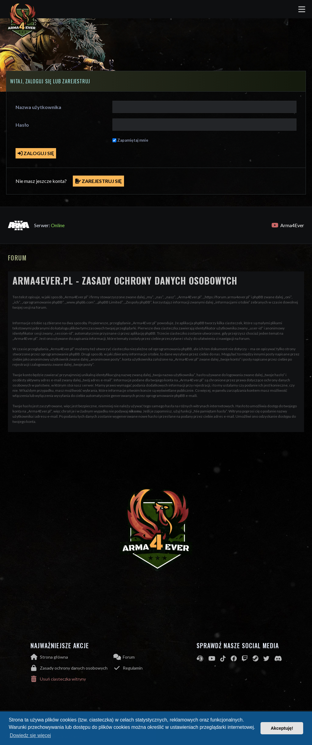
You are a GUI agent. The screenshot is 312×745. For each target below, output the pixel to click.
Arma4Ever (287, 225)
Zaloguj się (36, 153)
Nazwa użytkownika (38, 107)
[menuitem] (72, 668)
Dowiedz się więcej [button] (30, 735)
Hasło (22, 125)
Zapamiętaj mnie (132, 140)
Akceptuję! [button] (282, 728)
